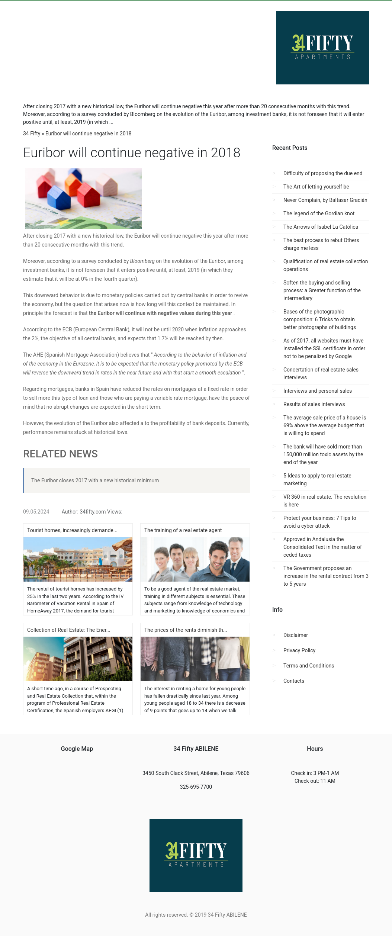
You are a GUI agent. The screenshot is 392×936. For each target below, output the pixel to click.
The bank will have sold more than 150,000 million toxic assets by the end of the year (323, 454)
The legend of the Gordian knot (318, 213)
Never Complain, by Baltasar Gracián (325, 200)
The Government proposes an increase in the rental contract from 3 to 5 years (326, 576)
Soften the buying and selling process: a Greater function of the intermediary (322, 290)
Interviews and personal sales (317, 391)
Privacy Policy (299, 650)
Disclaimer (295, 635)
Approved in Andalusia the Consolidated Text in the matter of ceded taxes (322, 547)
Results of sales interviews (314, 404)
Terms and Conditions (308, 666)
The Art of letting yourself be (316, 187)
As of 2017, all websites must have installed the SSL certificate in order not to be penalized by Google (324, 348)
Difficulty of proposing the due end (323, 173)
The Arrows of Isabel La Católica (320, 227)
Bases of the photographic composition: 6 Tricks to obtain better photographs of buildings (319, 319)
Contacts (293, 681)
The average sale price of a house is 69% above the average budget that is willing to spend (324, 425)
